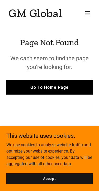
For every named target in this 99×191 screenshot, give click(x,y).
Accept (49, 178)
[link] (35, 15)
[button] (87, 13)
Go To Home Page (49, 87)
